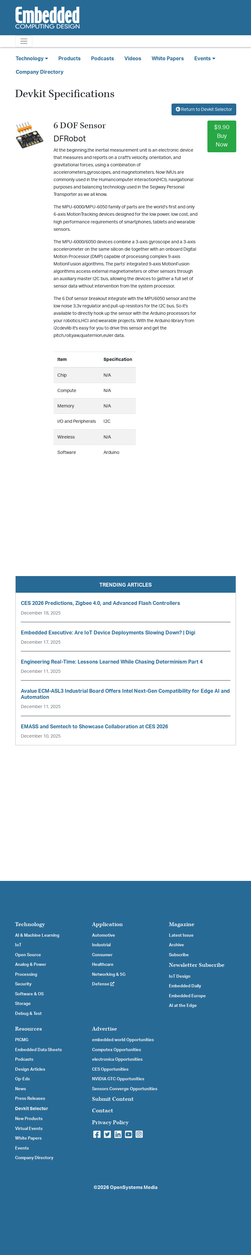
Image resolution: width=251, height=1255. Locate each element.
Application (107, 924)
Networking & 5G (108, 974)
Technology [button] (32, 58)
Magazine (181, 924)
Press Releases (30, 1098)
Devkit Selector (31, 1109)
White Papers (168, 58)
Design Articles (30, 1069)
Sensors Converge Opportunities (124, 1089)
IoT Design (179, 976)
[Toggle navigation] (23, 41)
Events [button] (204, 58)
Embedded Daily (185, 986)
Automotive (103, 935)
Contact (102, 1110)
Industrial (101, 945)
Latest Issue (181, 935)
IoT (18, 945)
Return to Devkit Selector (204, 109)
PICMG (21, 1040)
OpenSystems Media (133, 1187)
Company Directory (39, 72)
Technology (30, 924)
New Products (29, 1119)
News (20, 1089)
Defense (103, 984)
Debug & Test (28, 1014)
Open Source (28, 955)
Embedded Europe (187, 996)
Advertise (104, 1029)
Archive (176, 945)
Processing (26, 974)
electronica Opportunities (117, 1059)
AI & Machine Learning (37, 935)
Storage (23, 1004)
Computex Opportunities (116, 1050)
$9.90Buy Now (222, 136)
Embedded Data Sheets (38, 1050)
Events (22, 1148)
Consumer (102, 955)
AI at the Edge (183, 1006)
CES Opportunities (110, 1069)
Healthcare (102, 964)
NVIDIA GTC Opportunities (118, 1079)
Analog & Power (30, 964)
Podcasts (102, 58)
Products (69, 58)
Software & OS (29, 994)
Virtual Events (29, 1129)
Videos (132, 58)
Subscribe (179, 955)
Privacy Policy (110, 1122)
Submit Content (113, 1099)
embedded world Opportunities (123, 1040)
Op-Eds (22, 1079)
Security (23, 984)
